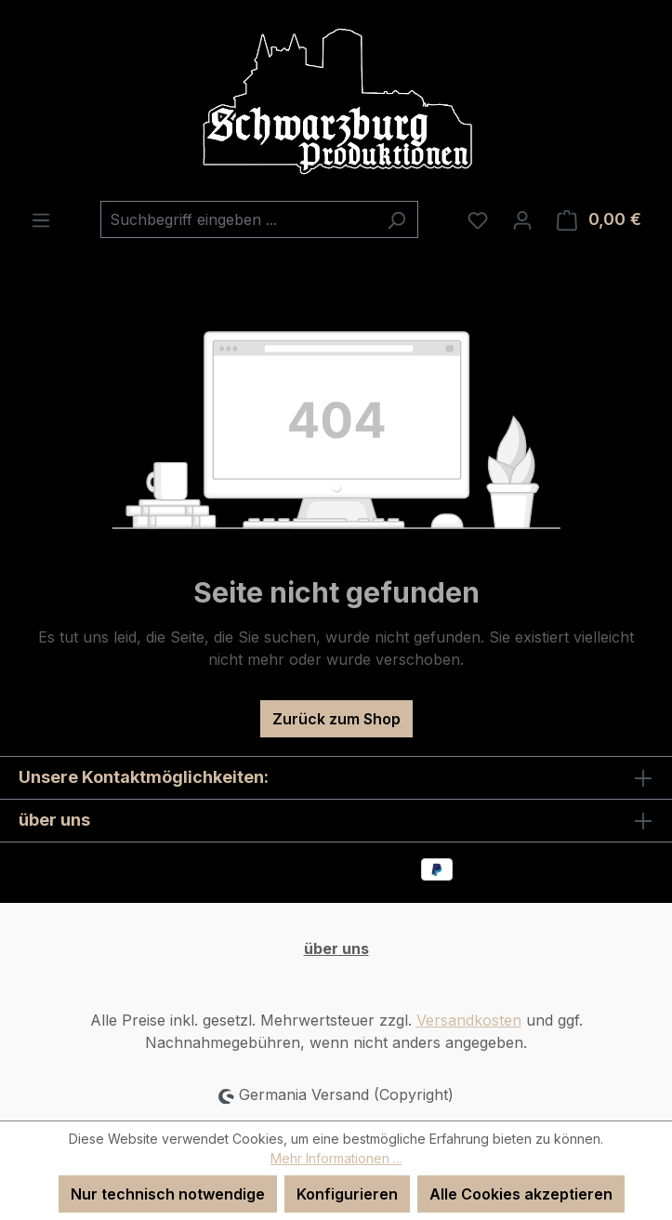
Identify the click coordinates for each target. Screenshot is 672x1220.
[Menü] (41, 219)
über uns (336, 948)
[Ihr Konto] (522, 219)
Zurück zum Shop (336, 718)
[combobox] (238, 219)
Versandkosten (468, 1020)
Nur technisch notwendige (168, 1194)
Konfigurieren (347, 1194)
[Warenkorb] (599, 219)
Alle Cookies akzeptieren (521, 1194)
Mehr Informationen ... (336, 1158)
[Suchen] (396, 219)
